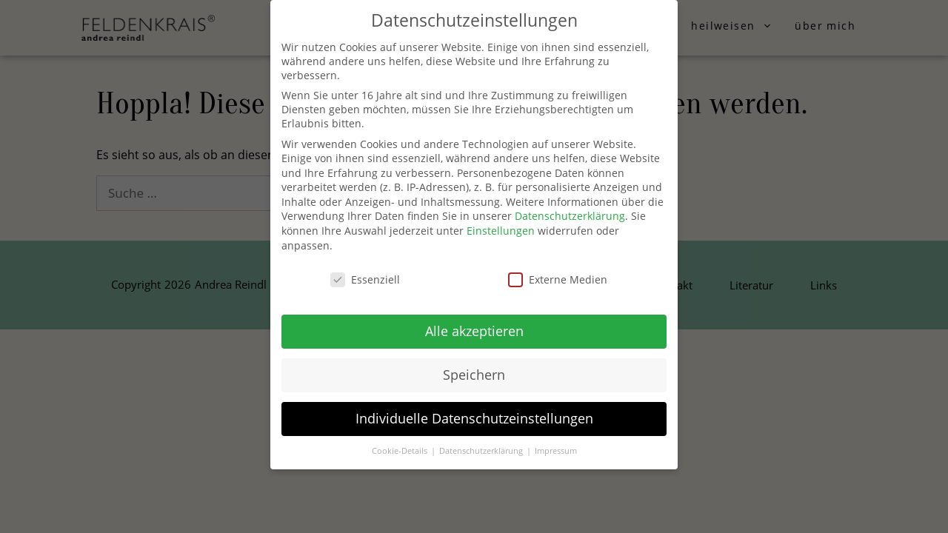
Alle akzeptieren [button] (474, 331)
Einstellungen (501, 231)
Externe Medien (557, 279)
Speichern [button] (474, 374)
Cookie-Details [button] (401, 451)
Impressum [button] (556, 451)
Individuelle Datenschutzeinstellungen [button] (474, 418)
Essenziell (365, 279)
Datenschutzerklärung (570, 216)
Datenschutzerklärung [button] (482, 451)
